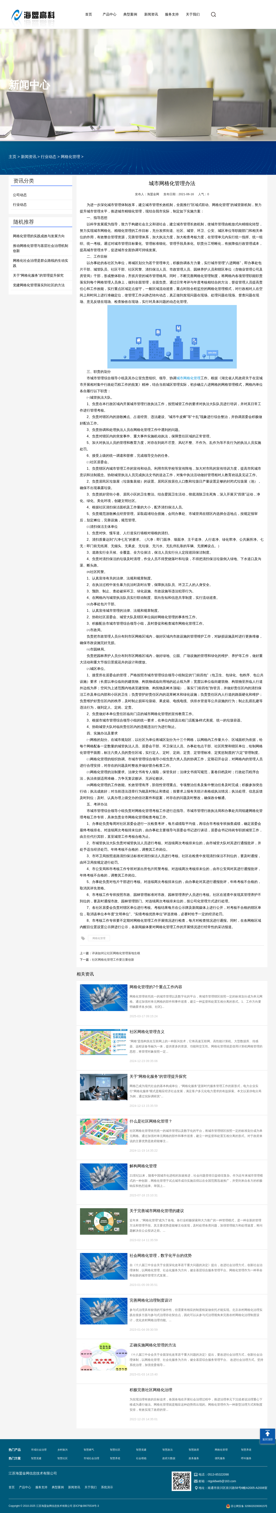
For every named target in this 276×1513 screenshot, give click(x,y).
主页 (12, 157)
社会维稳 (141, 1458)
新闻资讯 (151, 14)
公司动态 (20, 195)
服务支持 (172, 14)
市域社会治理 (39, 1449)
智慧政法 (167, 1449)
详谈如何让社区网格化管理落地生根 (116, 953)
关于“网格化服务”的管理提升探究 (38, 275)
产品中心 (109, 14)
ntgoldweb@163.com (222, 1481)
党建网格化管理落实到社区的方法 (39, 285)
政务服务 (194, 1458)
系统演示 (107, 1487)
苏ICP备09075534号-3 (86, 1505)
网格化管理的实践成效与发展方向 (39, 236)
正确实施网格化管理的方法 (153, 1345)
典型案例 (130, 14)
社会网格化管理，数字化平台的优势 (161, 1255)
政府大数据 (168, 1458)
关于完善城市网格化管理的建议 (157, 1211)
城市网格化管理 (188, 378)
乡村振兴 (62, 1449)
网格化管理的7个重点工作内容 (156, 987)
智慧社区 (115, 1449)
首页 (88, 14)
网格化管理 (70, 157)
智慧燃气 (89, 1449)
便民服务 (220, 1458)
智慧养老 (246, 1449)
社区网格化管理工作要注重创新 (113, 959)
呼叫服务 (246, 1458)
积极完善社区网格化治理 (151, 1390)
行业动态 (48, 157)
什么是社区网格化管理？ (151, 1121)
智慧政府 (194, 1449)
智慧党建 (141, 1449)
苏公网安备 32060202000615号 (249, 1506)
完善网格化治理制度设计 (151, 1300)
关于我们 (193, 14)
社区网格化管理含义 (147, 1032)
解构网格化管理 (143, 1166)
